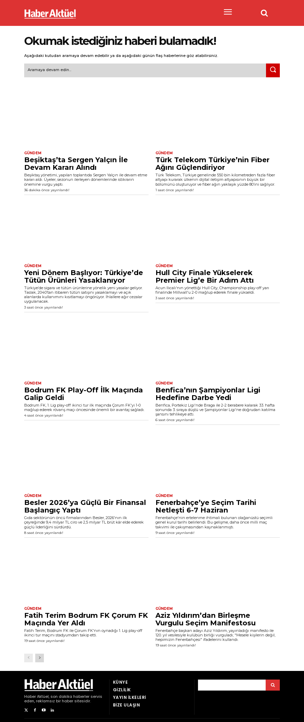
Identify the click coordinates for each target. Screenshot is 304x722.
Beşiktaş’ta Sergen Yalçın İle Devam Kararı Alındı (76, 164)
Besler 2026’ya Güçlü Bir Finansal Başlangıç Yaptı (85, 506)
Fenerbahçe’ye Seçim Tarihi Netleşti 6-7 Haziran (205, 506)
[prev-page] (28, 658)
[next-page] (39, 658)
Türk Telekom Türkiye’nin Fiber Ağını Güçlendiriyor (212, 164)
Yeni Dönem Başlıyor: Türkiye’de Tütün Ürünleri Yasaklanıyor (83, 276)
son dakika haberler (69, 696)
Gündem (32, 153)
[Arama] (273, 685)
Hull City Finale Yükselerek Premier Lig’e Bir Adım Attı (204, 276)
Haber (30, 696)
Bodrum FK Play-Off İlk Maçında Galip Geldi (83, 394)
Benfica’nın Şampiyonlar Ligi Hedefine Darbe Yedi (207, 394)
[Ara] (273, 70)
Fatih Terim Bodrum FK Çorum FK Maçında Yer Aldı (86, 619)
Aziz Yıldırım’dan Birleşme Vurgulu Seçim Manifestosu (205, 619)
